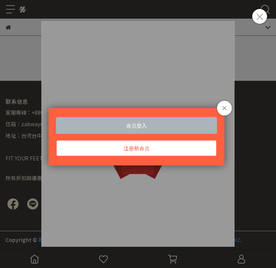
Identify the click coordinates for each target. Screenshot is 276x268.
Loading (137, 137)
